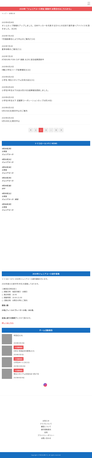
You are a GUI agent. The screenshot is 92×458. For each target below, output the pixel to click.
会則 (46, 432)
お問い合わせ (46, 438)
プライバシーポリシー (46, 435)
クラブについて (46, 424)
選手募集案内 (46, 429)
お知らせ (46, 421)
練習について (46, 426)
